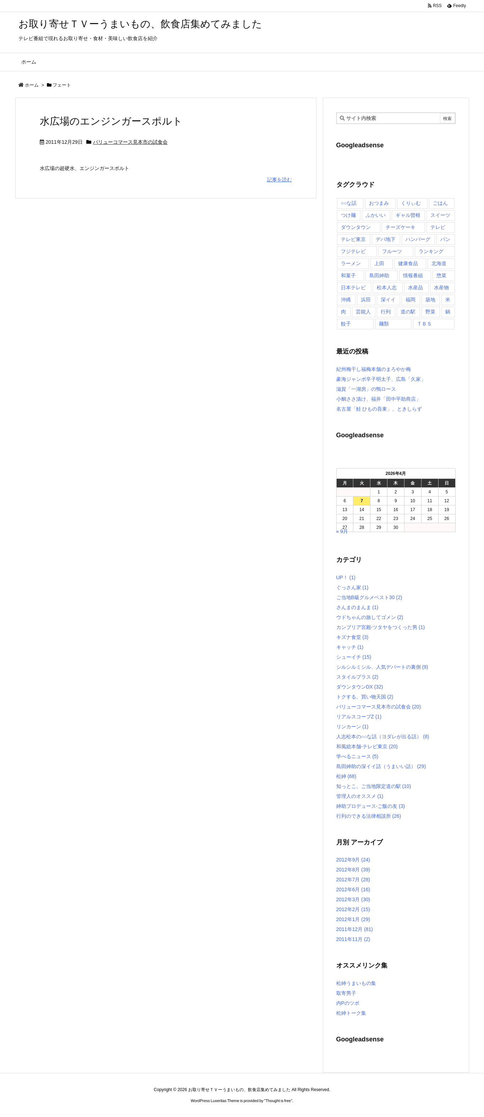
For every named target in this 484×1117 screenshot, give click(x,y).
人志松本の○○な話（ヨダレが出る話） (382, 736)
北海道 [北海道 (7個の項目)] (438, 263)
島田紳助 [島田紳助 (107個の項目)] (379, 275)
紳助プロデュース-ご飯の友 (370, 806)
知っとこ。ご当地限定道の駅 (373, 786)
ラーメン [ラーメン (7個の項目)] (351, 263)
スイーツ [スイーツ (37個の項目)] (440, 215)
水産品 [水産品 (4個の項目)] (415, 287)
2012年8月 (353, 869)
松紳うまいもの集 (356, 983)
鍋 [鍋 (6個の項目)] (447, 311)
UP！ (345, 577)
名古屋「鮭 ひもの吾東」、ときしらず (379, 409)
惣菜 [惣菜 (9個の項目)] (441, 275)
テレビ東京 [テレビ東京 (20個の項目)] (353, 239)
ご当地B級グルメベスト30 (369, 597)
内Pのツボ (347, 1003)
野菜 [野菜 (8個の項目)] (430, 311)
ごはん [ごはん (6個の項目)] (440, 203)
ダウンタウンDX (359, 687)
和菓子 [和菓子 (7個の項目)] (348, 275)
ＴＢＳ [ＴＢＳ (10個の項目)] (424, 324)
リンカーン (352, 726)
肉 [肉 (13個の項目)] (343, 311)
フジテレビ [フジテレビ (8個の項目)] (353, 251)
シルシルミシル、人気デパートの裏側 (382, 667)
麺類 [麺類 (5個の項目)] (384, 324)
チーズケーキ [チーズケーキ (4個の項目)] (400, 227)
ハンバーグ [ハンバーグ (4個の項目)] (418, 239)
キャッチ (350, 647)
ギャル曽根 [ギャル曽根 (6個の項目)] (408, 215)
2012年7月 (353, 879)
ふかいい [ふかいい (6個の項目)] (376, 215)
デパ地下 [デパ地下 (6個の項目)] (386, 239)
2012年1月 (353, 919)
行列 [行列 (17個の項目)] (386, 311)
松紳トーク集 (351, 1013)
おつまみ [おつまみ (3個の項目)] (379, 203)
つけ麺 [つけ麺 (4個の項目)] (348, 215)
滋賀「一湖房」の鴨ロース (366, 389)
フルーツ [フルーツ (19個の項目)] (392, 251)
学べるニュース (357, 756)
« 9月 (342, 531)
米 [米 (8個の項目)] (447, 299)
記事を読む (279, 179)
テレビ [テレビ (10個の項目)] (437, 227)
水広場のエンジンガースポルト (111, 121)
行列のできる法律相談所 (368, 816)
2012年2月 (353, 909)
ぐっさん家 (352, 587)
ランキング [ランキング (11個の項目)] (431, 251)
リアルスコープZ (359, 716)
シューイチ (353, 657)
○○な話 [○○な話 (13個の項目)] (349, 203)
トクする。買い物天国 (364, 697)
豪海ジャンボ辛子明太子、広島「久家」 (381, 379)
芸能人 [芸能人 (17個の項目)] (363, 311)
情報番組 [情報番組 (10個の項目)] (413, 275)
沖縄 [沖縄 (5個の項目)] (346, 299)
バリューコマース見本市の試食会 (130, 142)
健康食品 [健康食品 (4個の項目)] (408, 263)
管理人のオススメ (360, 796)
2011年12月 (354, 929)
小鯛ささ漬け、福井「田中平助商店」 (378, 399)
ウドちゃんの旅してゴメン (369, 617)
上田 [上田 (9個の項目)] (379, 263)
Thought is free (278, 1101)
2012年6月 (353, 889)
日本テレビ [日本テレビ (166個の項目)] (353, 287)
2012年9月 (353, 860)
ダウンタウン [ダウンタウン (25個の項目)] (356, 227)
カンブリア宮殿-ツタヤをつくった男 (380, 627)
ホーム (32, 85)
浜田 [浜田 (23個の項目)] (366, 299)
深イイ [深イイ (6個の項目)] (388, 299)
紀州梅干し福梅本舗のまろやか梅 (373, 369)
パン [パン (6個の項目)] (445, 239)
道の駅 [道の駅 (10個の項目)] (408, 311)
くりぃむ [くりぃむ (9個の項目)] (411, 203)
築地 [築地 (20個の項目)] (430, 299)
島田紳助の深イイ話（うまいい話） (381, 766)
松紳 (346, 776)
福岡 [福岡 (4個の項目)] (410, 299)
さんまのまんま (357, 607)
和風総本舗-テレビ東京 (367, 746)
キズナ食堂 (352, 637)
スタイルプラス (357, 677)
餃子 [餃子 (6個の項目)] (346, 324)
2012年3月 (353, 899)
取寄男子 (346, 993)
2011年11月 (353, 939)
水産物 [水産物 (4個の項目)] (441, 287)
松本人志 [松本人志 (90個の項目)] (387, 287)
